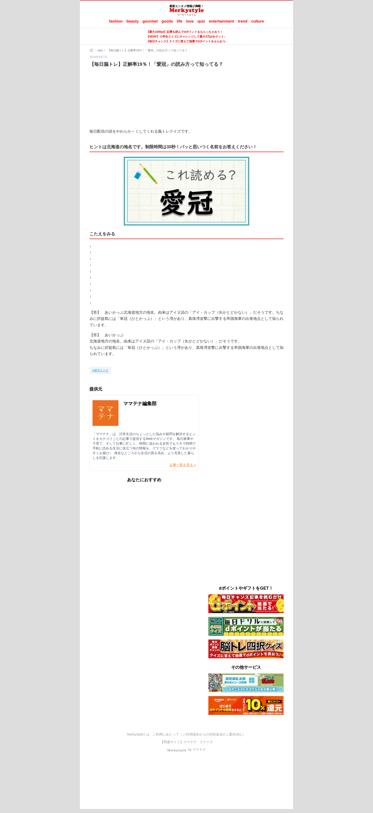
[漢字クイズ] (100, 370)
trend (242, 21)
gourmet (150, 21)
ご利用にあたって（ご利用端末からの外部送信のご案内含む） (199, 734)
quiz (201, 21)
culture (257, 21)
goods (167, 21)
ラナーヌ (206, 742)
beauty (133, 21)
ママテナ (190, 742)
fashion (116, 21)
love (190, 21)
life (179, 21)
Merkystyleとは (138, 734)
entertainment (221, 21)
